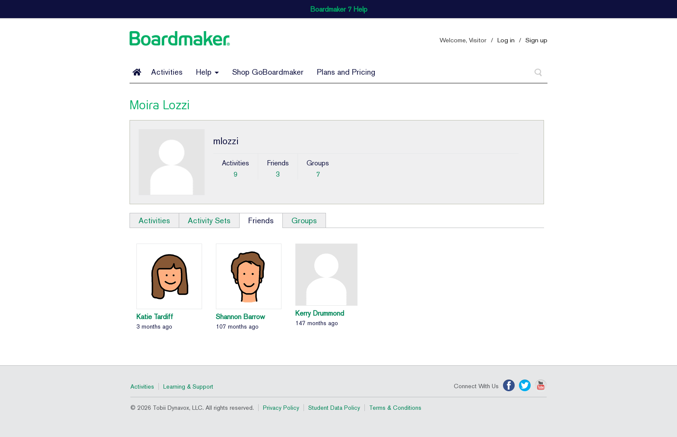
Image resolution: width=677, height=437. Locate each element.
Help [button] (207, 71)
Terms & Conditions (395, 407)
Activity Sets (209, 220)
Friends (261, 220)
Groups (304, 220)
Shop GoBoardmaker (268, 71)
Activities (167, 71)
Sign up (536, 40)
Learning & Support (188, 386)
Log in (506, 40)
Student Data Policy (334, 407)
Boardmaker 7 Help (338, 9)
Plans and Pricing (346, 71)
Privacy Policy (281, 407)
